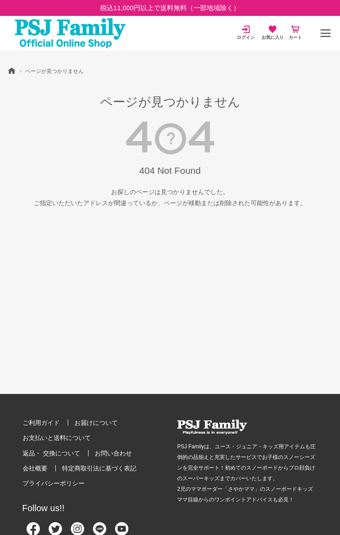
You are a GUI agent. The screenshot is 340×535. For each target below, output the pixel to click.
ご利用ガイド (41, 422)
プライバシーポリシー (54, 483)
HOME (11, 70)
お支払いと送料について (57, 437)
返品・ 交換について (51, 453)
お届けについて (96, 422)
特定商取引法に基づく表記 (99, 468)
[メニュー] (325, 33)
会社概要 (35, 468)
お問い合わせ (113, 453)
